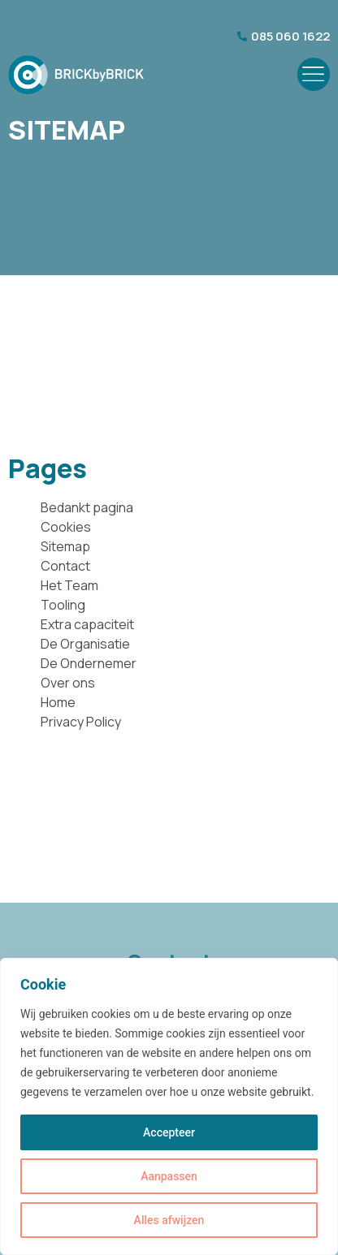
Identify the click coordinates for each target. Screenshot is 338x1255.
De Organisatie (85, 644)
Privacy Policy (81, 722)
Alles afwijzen (169, 1220)
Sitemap (65, 546)
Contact (65, 566)
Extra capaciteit (87, 624)
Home (58, 702)
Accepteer (169, 1132)
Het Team (69, 585)
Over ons (68, 683)
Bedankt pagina (87, 507)
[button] (314, 74)
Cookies (66, 527)
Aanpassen (169, 1176)
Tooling (63, 605)
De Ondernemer (88, 663)
